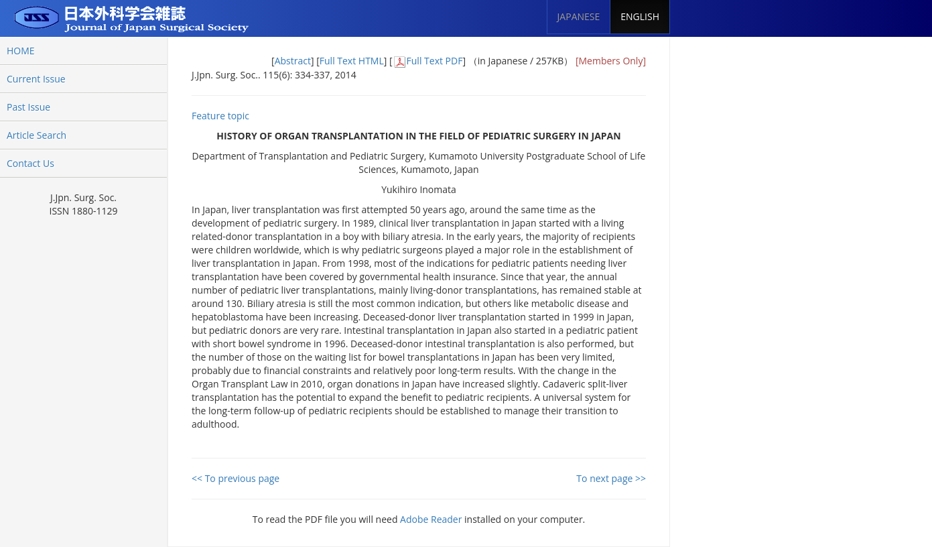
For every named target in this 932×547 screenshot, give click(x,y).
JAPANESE (578, 16)
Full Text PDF (435, 60)
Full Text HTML (352, 60)
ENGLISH (639, 16)
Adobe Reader (431, 519)
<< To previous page (235, 478)
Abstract (293, 60)
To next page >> (611, 478)
